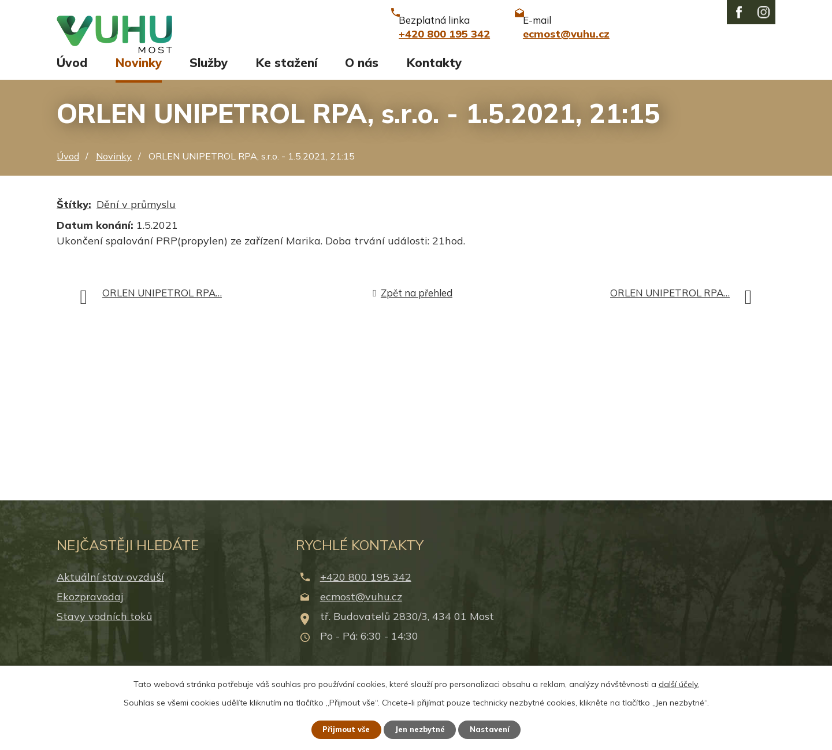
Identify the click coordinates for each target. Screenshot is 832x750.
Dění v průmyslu (136, 214)
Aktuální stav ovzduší (110, 587)
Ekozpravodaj (90, 607)
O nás (361, 73)
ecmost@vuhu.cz (361, 607)
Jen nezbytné (421, 728)
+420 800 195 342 (365, 587)
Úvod (72, 73)
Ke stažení (286, 73)
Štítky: (74, 214)
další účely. (679, 682)
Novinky (139, 73)
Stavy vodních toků (104, 627)
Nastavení (497, 728)
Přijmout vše (340, 728)
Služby (209, 73)
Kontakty (434, 73)
